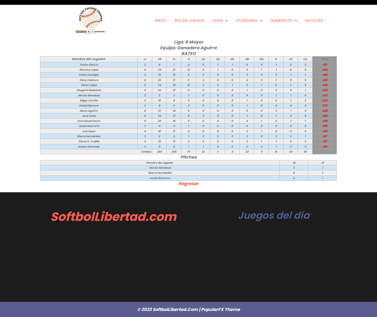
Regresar (188, 183)
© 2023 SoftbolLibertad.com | (169, 309)
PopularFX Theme (220, 309)
